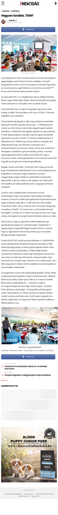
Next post (4, 380)
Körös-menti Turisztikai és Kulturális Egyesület (33, 350)
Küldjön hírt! (35, 496)
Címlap (6, 350)
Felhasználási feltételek (13, 494)
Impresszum (28, 494)
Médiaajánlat (23, 496)
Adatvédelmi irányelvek (44, 494)
